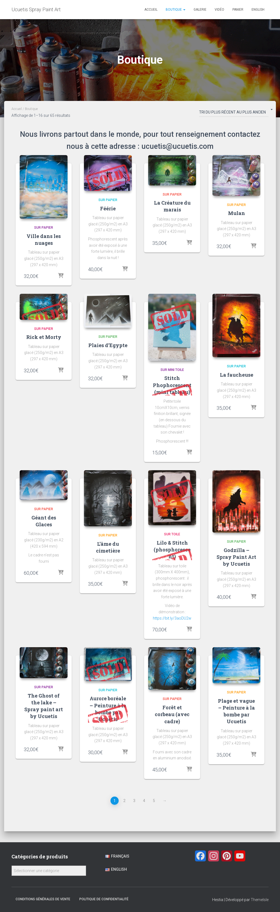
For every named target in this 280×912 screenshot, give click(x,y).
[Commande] (234, 113)
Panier (237, 9)
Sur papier (43, 228)
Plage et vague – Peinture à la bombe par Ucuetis (236, 711)
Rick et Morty (43, 337)
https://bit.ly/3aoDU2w (172, 618)
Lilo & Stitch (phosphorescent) (172, 549)
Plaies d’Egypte (107, 345)
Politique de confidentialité (104, 899)
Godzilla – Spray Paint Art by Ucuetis (236, 557)
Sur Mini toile (172, 370)
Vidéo (219, 9)
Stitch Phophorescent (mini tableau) (172, 385)
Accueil (151, 9)
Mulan (236, 213)
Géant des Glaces (43, 521)
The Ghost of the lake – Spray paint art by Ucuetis (43, 706)
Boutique (175, 9)
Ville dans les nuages (44, 239)
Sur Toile (172, 534)
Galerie (200, 9)
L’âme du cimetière (108, 547)
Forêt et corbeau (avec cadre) (172, 714)
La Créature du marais (172, 206)
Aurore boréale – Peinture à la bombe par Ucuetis (108, 708)
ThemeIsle (260, 900)
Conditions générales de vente (43, 899)
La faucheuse (236, 374)
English (258, 9)
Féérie (108, 208)
